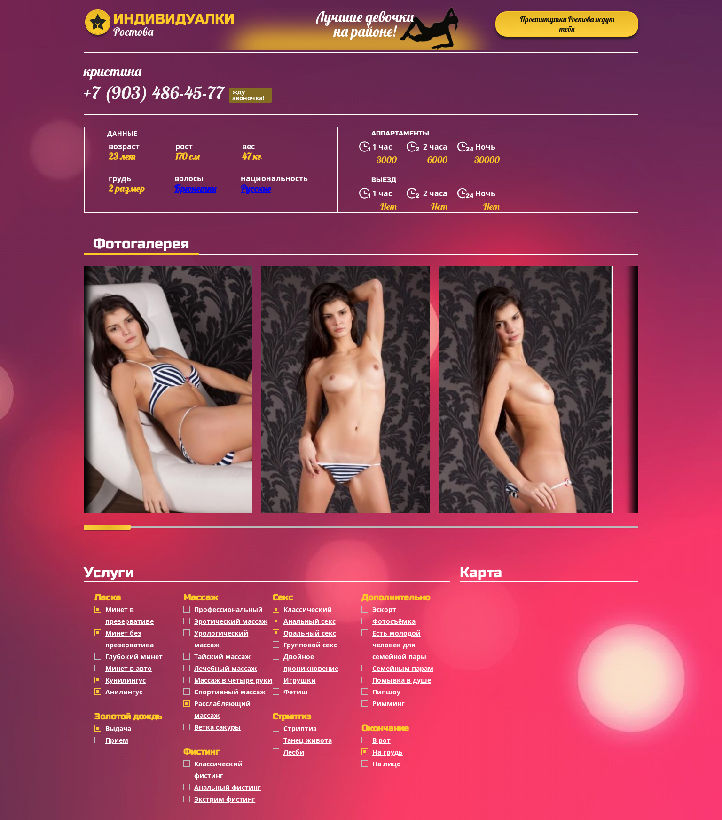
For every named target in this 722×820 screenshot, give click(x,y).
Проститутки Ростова (567, 24)
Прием (116, 740)
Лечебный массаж (225, 668)
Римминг (388, 703)
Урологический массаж (221, 639)
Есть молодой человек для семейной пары (399, 645)
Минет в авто (128, 668)
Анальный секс (309, 621)
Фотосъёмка (394, 621)
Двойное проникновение (310, 662)
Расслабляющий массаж (222, 709)
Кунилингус (125, 680)
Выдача (118, 728)
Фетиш (295, 691)
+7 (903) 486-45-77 (178, 94)
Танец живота (307, 740)
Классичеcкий (307, 609)
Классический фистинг (218, 769)
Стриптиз (300, 728)
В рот (381, 740)
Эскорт (384, 609)
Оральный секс (309, 633)
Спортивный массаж (230, 691)
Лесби (293, 752)
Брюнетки (195, 188)
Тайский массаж (222, 656)
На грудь (387, 752)
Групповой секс (310, 644)
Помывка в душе (401, 680)
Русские (256, 188)
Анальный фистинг (227, 787)
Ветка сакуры (217, 727)
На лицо (386, 763)
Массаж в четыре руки (233, 680)
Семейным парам (402, 668)
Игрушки (299, 680)
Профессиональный (228, 609)
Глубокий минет (134, 656)
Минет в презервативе (129, 615)
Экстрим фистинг (224, 799)
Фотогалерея (141, 243)
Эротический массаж (230, 621)
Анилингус (123, 691)
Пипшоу (386, 691)
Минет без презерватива (129, 639)
